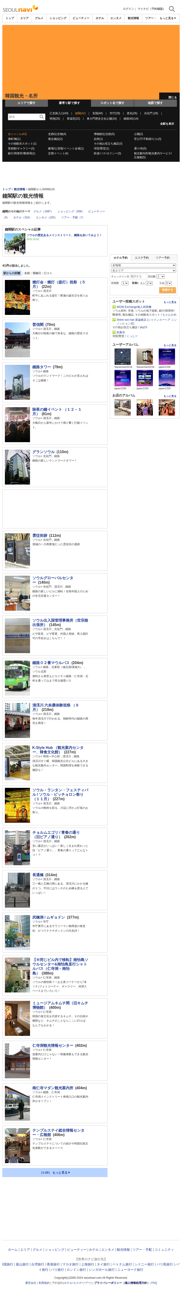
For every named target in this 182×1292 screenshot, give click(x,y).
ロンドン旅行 (76, 1269)
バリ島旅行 (165, 1264)
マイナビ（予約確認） (151, 8)
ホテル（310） (22, 217)
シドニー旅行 (144, 1264)
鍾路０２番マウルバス (51, 663)
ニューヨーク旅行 (130, 1269)
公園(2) (138, 134)
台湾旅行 (37, 1264)
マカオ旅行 (70, 1264)
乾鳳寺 (121, 332)
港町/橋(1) (14, 139)
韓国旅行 (6, 1264)
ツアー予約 (163, 257)
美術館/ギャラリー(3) (21, 148)
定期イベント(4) (58, 153)
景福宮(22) (73, 118)
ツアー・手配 (153, 18)
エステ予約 (142, 257)
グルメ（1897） (43, 211)
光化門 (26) (151, 113)
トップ (10, 18)
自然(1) (98, 139)
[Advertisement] (91, 57)
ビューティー (81, 18)
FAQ (154, 1283)
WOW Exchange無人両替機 (134, 307)
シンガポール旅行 (102, 1269)
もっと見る (170, 302)
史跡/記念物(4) (57, 134)
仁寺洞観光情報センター (52, 1045)
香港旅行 (53, 1264)
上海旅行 (87, 1264)
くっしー (132, 336)
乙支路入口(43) (59, 113)
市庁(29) (115, 113)
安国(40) (97, 113)
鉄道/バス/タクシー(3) (107, 153)
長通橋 (38, 875)
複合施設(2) (55, 139)
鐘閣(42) (80, 113)
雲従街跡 (39, 535)
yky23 (143, 327)
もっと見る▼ (168, 18)
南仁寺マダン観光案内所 (52, 1088)
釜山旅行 (22, 1264)
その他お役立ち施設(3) (108, 143)
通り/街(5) (140, 148)
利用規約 (44, 1283)
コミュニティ (164, 1249)
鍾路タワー (41, 367)
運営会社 (30, 1283)
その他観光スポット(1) (22, 143)
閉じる (173, 97)
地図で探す (155, 103)
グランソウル (43, 452)
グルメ (39, 18)
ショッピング (58, 18)
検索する (167, 290)
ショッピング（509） (70, 211)
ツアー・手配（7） (73, 217)
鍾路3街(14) (131, 118)
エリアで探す (26, 103)
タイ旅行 (103, 1264)
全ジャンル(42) (17, 134)
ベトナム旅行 (122, 1264)
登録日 (37, 273)
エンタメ (115, 18)
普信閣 (38, 325)
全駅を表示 (167, 123)
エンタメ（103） (46, 217)
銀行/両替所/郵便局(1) (21, 153)
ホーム (13, 1249)
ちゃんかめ (169, 314)
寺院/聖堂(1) (101, 148)
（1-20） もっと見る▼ (55, 1172)
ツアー (86, 1283)
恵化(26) (132, 113)
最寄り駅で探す (69, 103)
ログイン (128, 8)
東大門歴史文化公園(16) (102, 118)
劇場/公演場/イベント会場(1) (66, 148)
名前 (27, 273)
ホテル (100, 18)
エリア (24, 18)
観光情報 (133, 18)
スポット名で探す (112, 103)
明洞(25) (55, 118)
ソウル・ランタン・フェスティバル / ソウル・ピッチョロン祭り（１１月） (60, 794)
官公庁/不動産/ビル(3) (147, 139)
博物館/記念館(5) (104, 134)
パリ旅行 (57, 1269)
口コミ (48, 273)
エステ (77, 1283)
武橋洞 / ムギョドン (48, 917)
